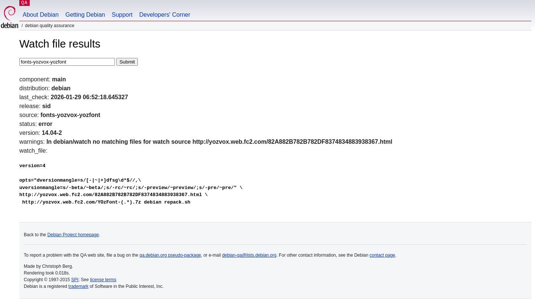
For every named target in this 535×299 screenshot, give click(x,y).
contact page (382, 255)
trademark (78, 286)
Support (122, 15)
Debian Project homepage (73, 234)
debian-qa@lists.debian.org (249, 255)
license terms (103, 279)
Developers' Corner (164, 15)
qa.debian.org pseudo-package (170, 255)
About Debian (41, 15)
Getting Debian (85, 15)
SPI (74, 279)
